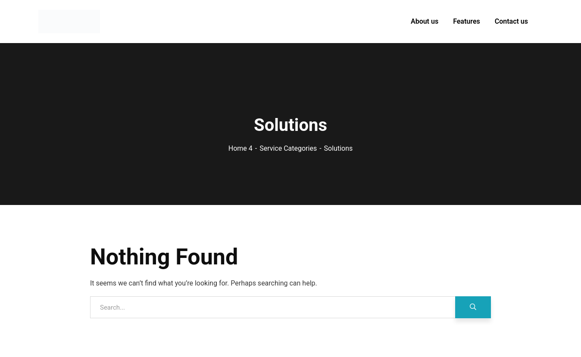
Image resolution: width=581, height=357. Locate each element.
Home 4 (240, 148)
